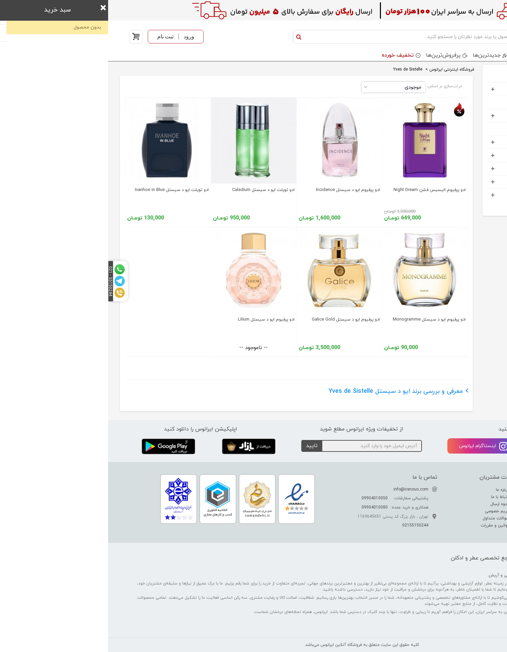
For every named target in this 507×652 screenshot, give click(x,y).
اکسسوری (470, 168)
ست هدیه (469, 102)
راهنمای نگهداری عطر (464, 511)
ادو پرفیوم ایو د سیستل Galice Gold (238, 320)
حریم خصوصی (390, 511)
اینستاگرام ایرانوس (375, 446)
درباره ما (395, 490)
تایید (203, 445)
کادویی (473, 142)
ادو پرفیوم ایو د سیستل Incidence (240, 190)
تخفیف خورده (290, 55)
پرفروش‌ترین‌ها (335, 55)
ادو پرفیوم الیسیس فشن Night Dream (321, 190)
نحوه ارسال (392, 504)
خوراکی (473, 195)
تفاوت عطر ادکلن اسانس (461, 490)
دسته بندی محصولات (462, 55)
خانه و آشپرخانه (463, 181)
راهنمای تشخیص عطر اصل (459, 504)
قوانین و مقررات (387, 525)
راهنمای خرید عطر (467, 518)
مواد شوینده (467, 155)
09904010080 (267, 507)
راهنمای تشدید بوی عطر (461, 497)
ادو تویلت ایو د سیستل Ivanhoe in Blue (64, 190)
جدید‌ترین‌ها (378, 55)
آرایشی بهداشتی (463, 115)
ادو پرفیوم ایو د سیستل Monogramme (321, 320)
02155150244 (307, 525)
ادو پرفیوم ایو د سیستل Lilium (158, 320)
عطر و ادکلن (468, 89)
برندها (416, 55)
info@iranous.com (302, 489)
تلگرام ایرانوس (455, 446)
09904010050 (267, 498)
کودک (474, 129)
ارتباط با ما (393, 497)
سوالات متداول (388, 518)
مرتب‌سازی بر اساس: (336, 86)
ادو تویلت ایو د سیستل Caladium (155, 190)
